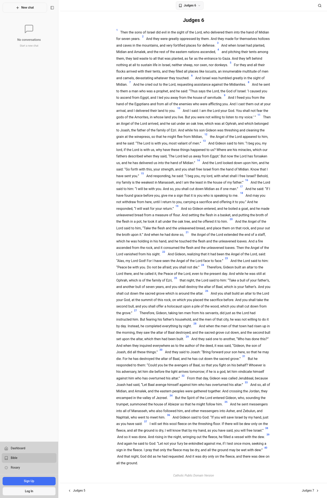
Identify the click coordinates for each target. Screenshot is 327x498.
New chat (26, 8)
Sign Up (30, 481)
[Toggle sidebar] (53, 7)
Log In (30, 491)
